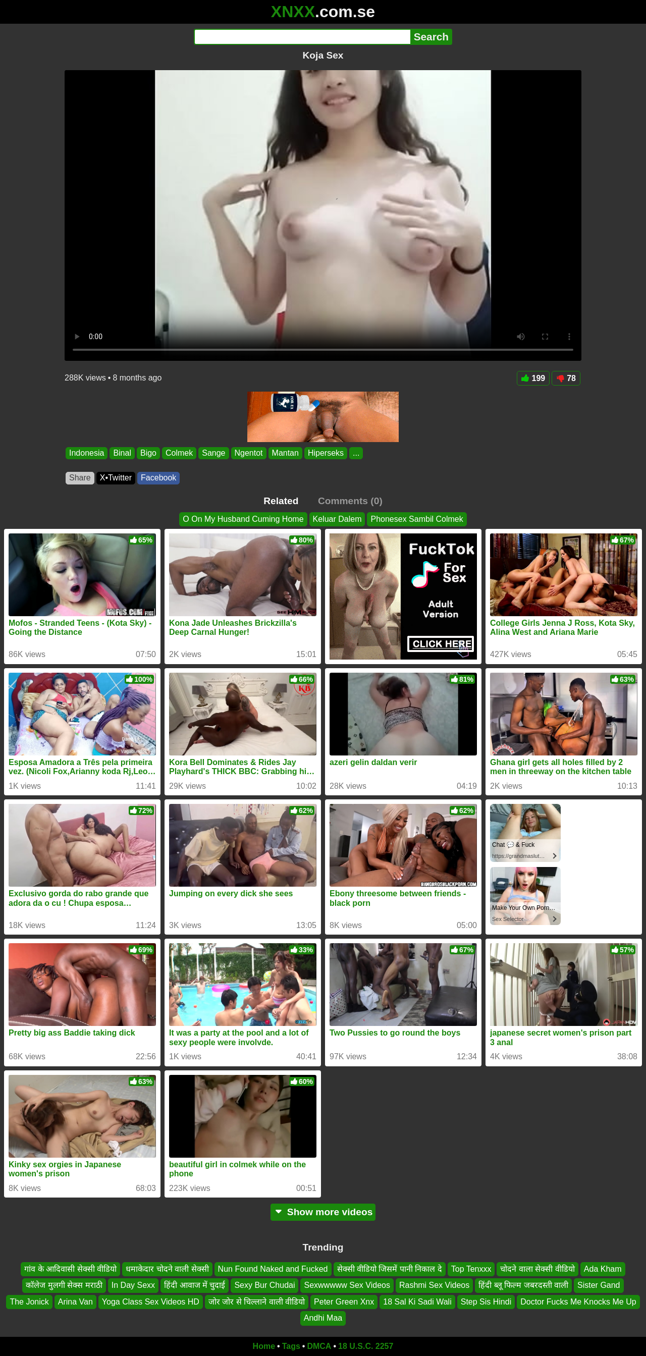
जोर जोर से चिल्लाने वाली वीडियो (256, 1301)
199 (533, 378)
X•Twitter (116, 477)
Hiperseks (326, 453)
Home (264, 1346)
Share (80, 477)
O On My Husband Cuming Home (243, 519)
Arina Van (75, 1301)
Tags (291, 1346)
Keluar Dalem (337, 519)
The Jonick (29, 1301)
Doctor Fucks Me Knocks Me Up (578, 1301)
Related (280, 501)
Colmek (179, 453)
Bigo (148, 453)
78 (566, 378)
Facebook (158, 477)
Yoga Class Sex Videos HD (150, 1301)
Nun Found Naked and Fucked (273, 1269)
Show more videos (323, 1212)
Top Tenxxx (471, 1269)
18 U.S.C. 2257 (365, 1346)
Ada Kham (603, 1269)
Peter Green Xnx (344, 1301)
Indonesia (86, 453)
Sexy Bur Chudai (264, 1285)
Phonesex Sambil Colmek (416, 519)
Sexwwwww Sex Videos (347, 1285)
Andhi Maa (323, 1318)
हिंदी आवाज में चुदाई (194, 1285)
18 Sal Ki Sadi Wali (417, 1301)
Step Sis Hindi (486, 1301)
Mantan (285, 453)
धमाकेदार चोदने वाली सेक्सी (167, 1269)
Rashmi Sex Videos (434, 1285)
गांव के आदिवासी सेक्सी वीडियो (70, 1269)
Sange (213, 453)
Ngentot (249, 453)
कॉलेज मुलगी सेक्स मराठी (64, 1285)
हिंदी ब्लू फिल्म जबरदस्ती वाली (523, 1285)
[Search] (302, 37)
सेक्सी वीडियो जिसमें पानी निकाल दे (389, 1269)
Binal (122, 453)
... (356, 453)
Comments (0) (350, 501)
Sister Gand (598, 1285)
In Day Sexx (133, 1285)
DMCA (319, 1346)
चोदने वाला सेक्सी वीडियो (537, 1269)
